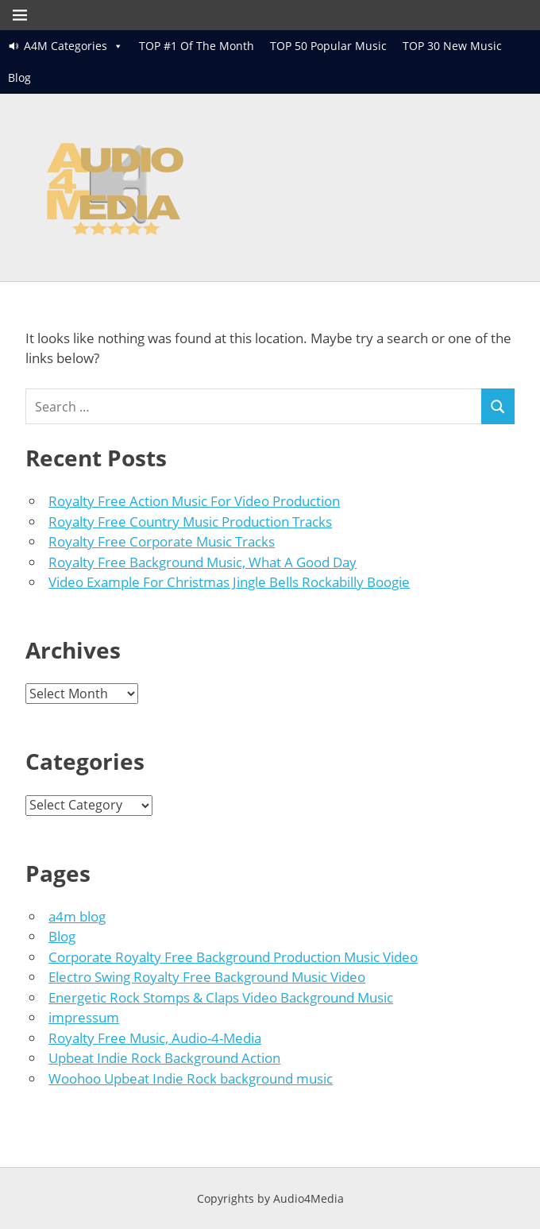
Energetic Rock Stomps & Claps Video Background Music (220, 997)
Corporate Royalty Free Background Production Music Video (233, 957)
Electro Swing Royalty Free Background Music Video (206, 977)
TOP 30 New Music (452, 45)
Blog (19, 77)
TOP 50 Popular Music (328, 45)
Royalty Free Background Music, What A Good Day (202, 562)
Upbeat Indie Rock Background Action (164, 1058)
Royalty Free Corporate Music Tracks (161, 541)
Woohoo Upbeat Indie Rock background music (190, 1078)
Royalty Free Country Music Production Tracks (190, 521)
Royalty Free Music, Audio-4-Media (154, 1038)
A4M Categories (65, 45)
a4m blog (77, 916)
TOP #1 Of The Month (196, 45)
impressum (83, 1017)
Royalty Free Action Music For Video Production (194, 501)
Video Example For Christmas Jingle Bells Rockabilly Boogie (229, 582)
